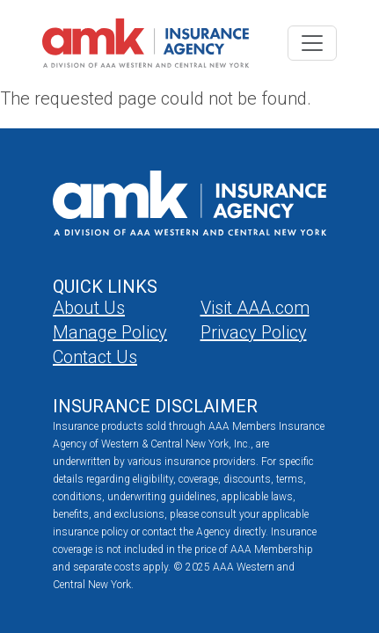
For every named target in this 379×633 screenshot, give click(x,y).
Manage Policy (110, 332)
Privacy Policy (253, 332)
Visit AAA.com (255, 307)
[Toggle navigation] (312, 43)
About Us (89, 307)
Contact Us (95, 356)
